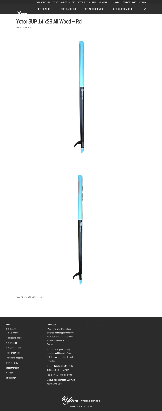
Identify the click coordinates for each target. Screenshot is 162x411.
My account (11, 377)
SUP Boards (43, 9)
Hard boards (13, 332)
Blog (94, 2)
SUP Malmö (116, 2)
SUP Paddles (68, 9)
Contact (126, 2)
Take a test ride (43, 2)
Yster (20, 27)
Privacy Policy (12, 362)
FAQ (73, 2)
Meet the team (83, 2)
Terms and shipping (61, 2)
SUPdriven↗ (104, 2)
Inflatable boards (15, 337)
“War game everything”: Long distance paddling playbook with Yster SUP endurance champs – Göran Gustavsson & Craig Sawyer (60, 336)
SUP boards (11, 328)
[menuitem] (142, 3)
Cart (134, 2)
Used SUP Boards (122, 9)
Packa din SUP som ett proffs (59, 374)
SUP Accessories (94, 9)
